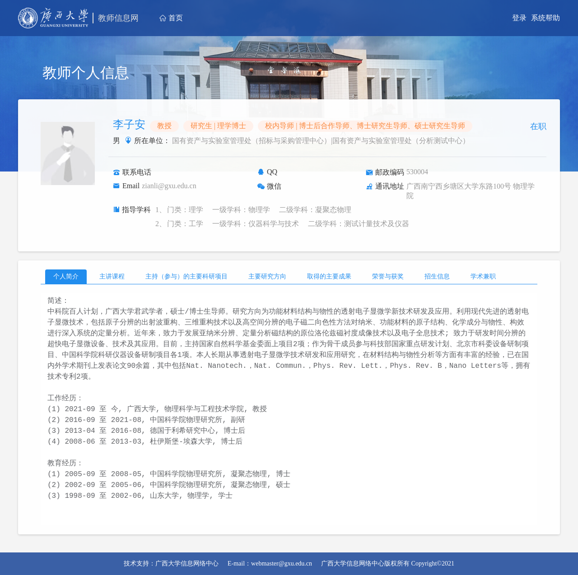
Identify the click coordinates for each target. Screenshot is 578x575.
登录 (519, 18)
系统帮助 (545, 18)
